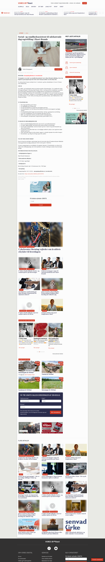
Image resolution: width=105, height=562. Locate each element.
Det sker (40, 6)
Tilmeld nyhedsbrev (97, 559)
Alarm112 (21, 6)
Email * (43, 398)
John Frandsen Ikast (30, 374)
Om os (19, 556)
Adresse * (22, 404)
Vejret (61, 6)
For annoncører (22, 558)
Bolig (27, 6)
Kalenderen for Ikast (47, 560)
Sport (55, 6)
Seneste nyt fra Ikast (47, 556)
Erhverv (33, 6)
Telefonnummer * (24, 398)
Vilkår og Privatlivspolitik (24, 560)
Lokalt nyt (48, 6)
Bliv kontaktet (55, 412)
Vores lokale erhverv (47, 558)
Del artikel (58, 69)
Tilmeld (84, 3)
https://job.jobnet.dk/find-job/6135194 (34, 174)
